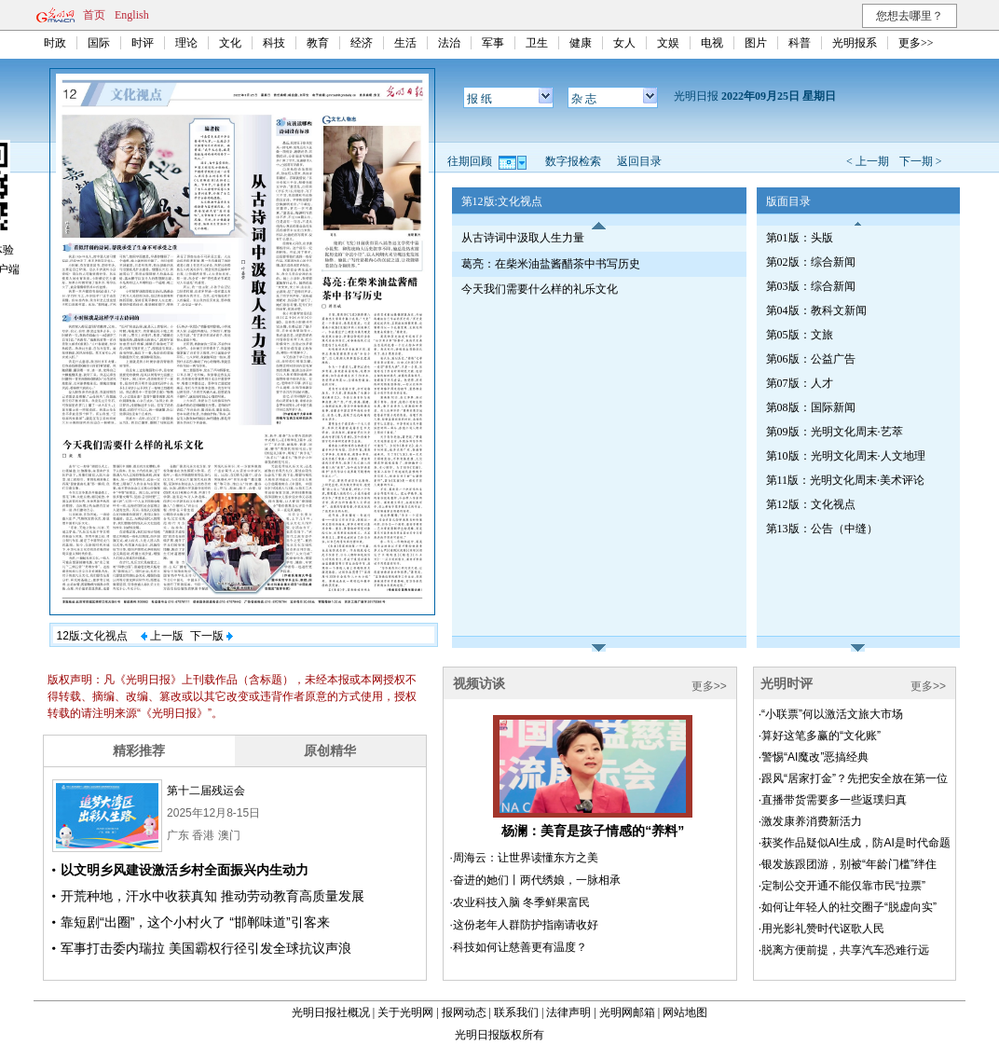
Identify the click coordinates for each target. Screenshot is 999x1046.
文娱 (668, 42)
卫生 (537, 42)
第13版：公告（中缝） (822, 528)
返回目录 (639, 161)
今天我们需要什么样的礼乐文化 (539, 289)
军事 (493, 42)
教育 (318, 42)
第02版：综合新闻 (810, 261)
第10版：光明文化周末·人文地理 (845, 455)
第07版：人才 (799, 383)
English (132, 14)
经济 (361, 42)
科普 (799, 42)
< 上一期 (867, 161)
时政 (55, 42)
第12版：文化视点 (810, 504)
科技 (274, 42)
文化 (230, 42)
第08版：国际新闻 (810, 407)
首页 (94, 14)
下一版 (211, 635)
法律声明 (568, 1012)
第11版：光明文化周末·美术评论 (845, 480)
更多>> (916, 42)
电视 (712, 42)
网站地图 (685, 1012)
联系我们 (516, 1012)
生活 (405, 42)
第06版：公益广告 (810, 358)
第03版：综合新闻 (810, 286)
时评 (142, 42)
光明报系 (854, 42)
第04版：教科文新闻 (816, 310)
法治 (449, 42)
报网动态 (464, 1012)
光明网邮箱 (627, 1012)
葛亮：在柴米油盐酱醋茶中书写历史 (550, 263)
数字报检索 (573, 161)
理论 (186, 42)
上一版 (162, 635)
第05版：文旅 (799, 334)
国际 (99, 42)
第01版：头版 (799, 237)
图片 (756, 42)
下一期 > (920, 161)
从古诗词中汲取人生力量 (522, 237)
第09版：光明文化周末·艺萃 (834, 431)
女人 (624, 42)
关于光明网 (405, 1012)
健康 (580, 42)
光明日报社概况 (331, 1012)
